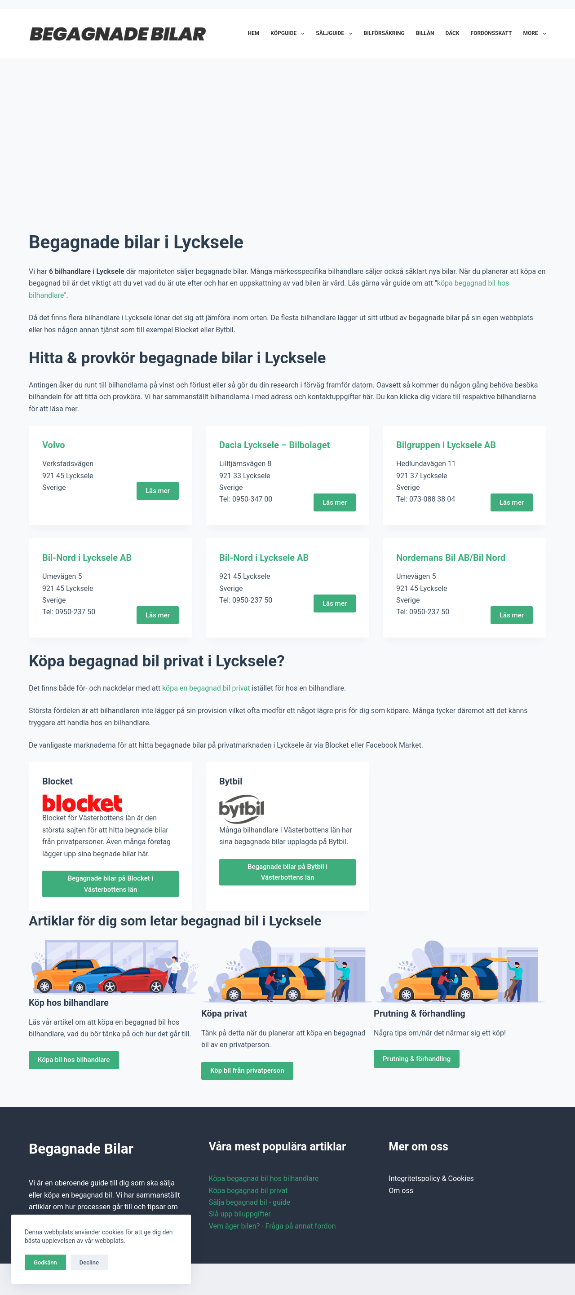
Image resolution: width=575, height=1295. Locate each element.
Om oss (401, 1190)
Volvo (53, 445)
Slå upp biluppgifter (240, 1214)
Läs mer (158, 491)
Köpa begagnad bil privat (248, 1190)
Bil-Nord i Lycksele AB (87, 557)
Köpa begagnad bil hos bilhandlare (264, 1178)
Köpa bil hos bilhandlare (74, 1060)
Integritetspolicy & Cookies (431, 1178)
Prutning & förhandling (417, 1059)
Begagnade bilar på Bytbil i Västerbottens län (287, 872)
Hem (254, 33)
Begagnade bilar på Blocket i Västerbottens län (111, 884)
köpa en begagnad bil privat (206, 688)
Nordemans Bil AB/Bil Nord (450, 557)
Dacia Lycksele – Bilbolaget (274, 445)
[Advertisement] (287, 135)
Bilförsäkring (384, 33)
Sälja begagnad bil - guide (250, 1202)
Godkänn (45, 1262)
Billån (425, 33)
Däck (452, 33)
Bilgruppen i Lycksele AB (446, 445)
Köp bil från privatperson (247, 1070)
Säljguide (336, 33)
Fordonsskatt (491, 33)
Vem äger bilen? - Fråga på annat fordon (272, 1226)
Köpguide (289, 33)
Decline (89, 1262)
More (534, 33)
